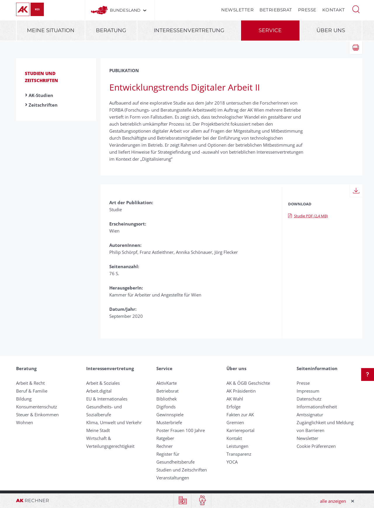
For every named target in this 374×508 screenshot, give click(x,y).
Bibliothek (166, 399)
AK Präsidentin (241, 391)
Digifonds (166, 407)
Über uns (330, 30)
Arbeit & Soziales (103, 383)
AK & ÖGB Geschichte (248, 383)
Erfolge (233, 407)
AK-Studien (41, 95)
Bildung (24, 399)
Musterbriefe (169, 422)
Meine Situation (51, 30)
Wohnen (24, 422)
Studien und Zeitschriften (181, 470)
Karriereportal (240, 430)
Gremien (235, 422)
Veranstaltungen (172, 478)
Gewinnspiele (169, 414)
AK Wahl (234, 399)
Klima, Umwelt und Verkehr (114, 422)
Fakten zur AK (240, 414)
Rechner (164, 446)
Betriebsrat (275, 10)
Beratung (111, 30)
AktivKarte (166, 383)
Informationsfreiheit (317, 407)
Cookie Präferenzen (316, 446)
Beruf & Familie (31, 391)
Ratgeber (165, 438)
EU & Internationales (106, 399)
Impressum (308, 391)
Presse (307, 10)
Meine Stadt (98, 430)
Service (270, 30)
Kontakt (333, 10)
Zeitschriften (43, 105)
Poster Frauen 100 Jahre (180, 430)
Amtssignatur (310, 414)
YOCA (232, 462)
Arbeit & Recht (30, 383)
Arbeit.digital (99, 391)
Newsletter (237, 10)
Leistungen (237, 446)
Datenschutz (309, 399)
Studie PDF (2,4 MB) (308, 216)
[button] (356, 9)
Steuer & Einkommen (37, 414)
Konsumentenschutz (36, 407)
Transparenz (238, 454)
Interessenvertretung (189, 30)
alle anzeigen (333, 501)
